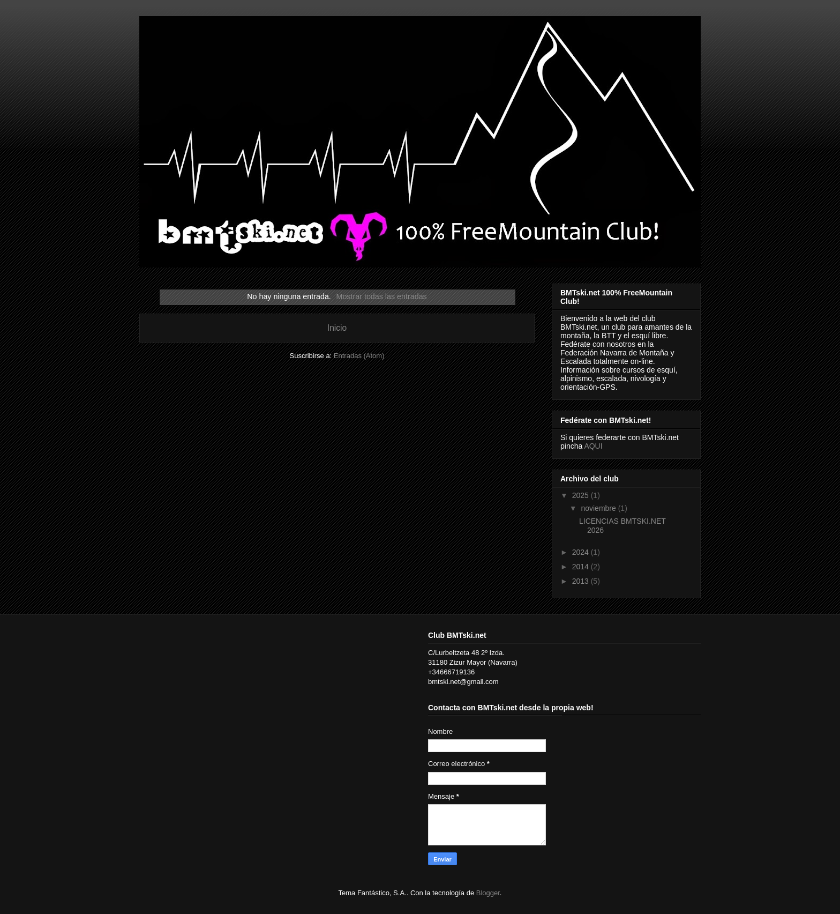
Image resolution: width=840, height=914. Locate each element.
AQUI (593, 446)
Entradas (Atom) (359, 356)
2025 (581, 495)
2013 (581, 581)
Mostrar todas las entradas (381, 296)
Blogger (488, 893)
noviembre (599, 508)
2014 (581, 566)
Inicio (337, 327)
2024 (581, 552)
